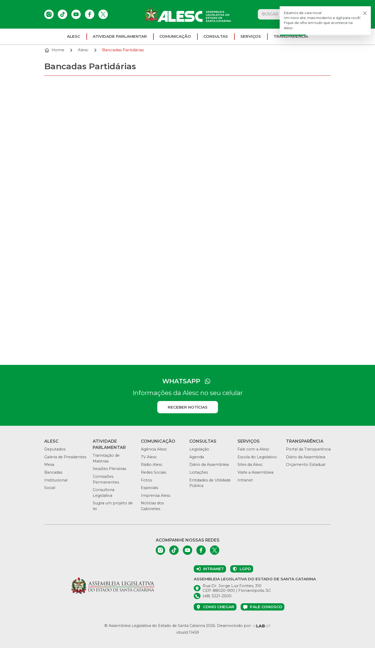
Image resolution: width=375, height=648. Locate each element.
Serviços (250, 36)
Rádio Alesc (151, 464)
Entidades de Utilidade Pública (210, 483)
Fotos (146, 480)
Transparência (290, 36)
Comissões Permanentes (106, 479)
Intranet (245, 480)
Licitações (198, 472)
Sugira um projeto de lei (113, 506)
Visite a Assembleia (255, 472)
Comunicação (175, 36)
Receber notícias (188, 407)
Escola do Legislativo (257, 457)
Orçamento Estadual (305, 464)
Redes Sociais (153, 472)
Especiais (149, 487)
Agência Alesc (154, 449)
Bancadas (53, 472)
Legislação (199, 449)
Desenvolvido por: (244, 625)
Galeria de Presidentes (65, 457)
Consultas (215, 36)
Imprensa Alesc (156, 495)
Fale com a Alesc (253, 449)
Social (49, 487)
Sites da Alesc (250, 464)
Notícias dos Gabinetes (152, 506)
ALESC (73, 36)
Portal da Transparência (308, 449)
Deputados (54, 449)
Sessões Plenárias (109, 468)
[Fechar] (365, 13)
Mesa (49, 464)
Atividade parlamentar (120, 36)
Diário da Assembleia (209, 464)
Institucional (55, 480)
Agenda (196, 457)
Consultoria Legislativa (103, 492)
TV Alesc (149, 457)
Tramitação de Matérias (106, 458)
